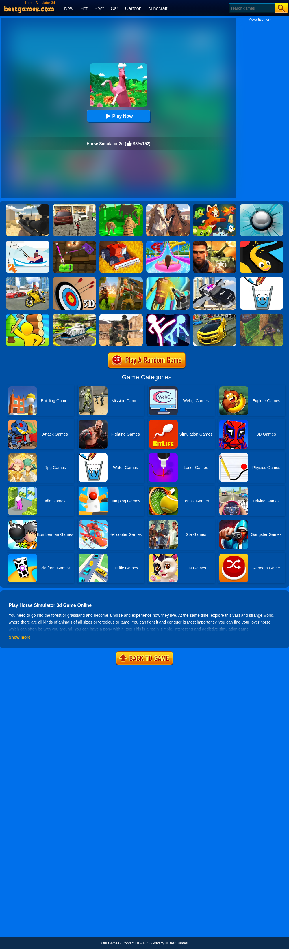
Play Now (118, 116)
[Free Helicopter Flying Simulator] (74, 316)
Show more (19, 637)
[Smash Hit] (261, 206)
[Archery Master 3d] (74, 279)
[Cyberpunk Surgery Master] (168, 279)
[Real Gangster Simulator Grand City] (27, 279)
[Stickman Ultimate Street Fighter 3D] (168, 316)
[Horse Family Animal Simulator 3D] (168, 206)
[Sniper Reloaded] (27, 206)
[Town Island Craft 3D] (27, 316)
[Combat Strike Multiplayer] (121, 316)
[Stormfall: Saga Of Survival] (261, 316)
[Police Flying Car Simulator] (214, 279)
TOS (145, 943)
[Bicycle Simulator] (74, 206)
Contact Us (130, 943)
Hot (84, 8)
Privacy (158, 943)
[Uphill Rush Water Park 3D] (168, 243)
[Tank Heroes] (74, 243)
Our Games (110, 943)
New (68, 8)
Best (99, 8)
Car (114, 8)
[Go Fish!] (27, 243)
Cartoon (133, 8)
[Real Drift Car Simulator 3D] (214, 316)
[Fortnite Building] (121, 279)
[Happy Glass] (261, 279)
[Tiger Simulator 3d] (121, 206)
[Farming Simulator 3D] (121, 243)
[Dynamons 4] (214, 206)
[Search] (251, 8)
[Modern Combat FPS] (214, 243)
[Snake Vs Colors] (261, 243)
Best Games (178, 943)
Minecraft (158, 8)
